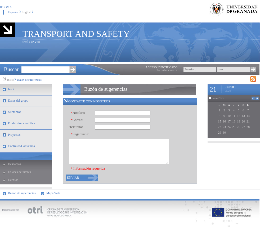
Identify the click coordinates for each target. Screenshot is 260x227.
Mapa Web (53, 193)
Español (13, 12)
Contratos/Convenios (21, 146)
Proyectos (14, 135)
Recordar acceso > (166, 70)
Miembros (14, 112)
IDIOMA (6, 7)
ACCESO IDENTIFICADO (161, 67)
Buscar (11, 69)
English (27, 12)
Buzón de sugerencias (29, 79)
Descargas (14, 164)
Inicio (10, 79)
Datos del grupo (18, 100)
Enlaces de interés (19, 172)
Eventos (13, 180)
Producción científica (21, 123)
